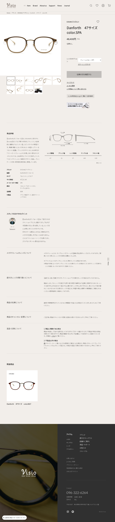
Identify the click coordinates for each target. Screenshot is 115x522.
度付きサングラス (86, 438)
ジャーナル (83, 451)
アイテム (69, 434)
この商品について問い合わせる (76, 89)
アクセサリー (70, 449)
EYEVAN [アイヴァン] (23, 13)
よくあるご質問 (70, 462)
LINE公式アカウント (72, 471)
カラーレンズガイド (84, 64)
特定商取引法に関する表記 (74, 468)
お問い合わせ (70, 458)
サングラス (69, 443)
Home (8, 13)
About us (43, 5)
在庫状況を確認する (84, 74)
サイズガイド (70, 82)
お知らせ (83, 448)
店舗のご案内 (84, 441)
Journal (67, 5)
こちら (53, 336)
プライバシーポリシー (72, 465)
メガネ (68, 439)
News (59, 5)
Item (29, 5)
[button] (56, 42)
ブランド (14, 13)
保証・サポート (85, 444)
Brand (35, 5)
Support (52, 5)
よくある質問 (71, 86)
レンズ (68, 446)
